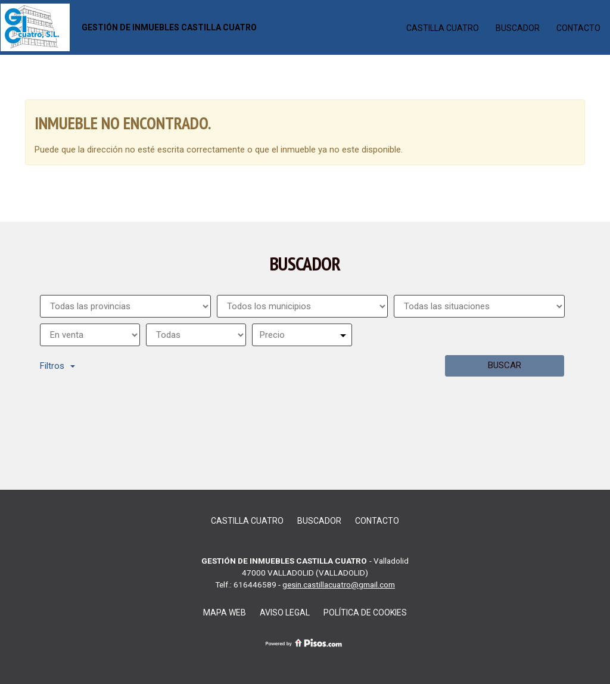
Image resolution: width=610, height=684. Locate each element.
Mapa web (224, 612)
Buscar (504, 365)
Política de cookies (365, 612)
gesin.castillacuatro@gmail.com (338, 584)
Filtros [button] (57, 365)
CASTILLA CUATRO (442, 28)
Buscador (518, 28)
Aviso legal (285, 612)
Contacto (578, 28)
